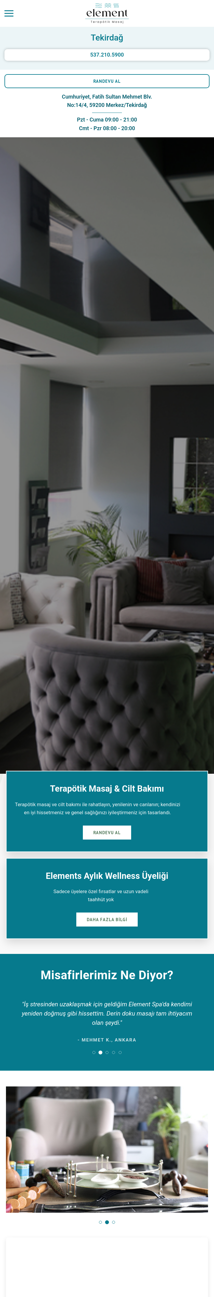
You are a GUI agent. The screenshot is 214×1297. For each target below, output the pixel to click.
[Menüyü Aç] (8, 13)
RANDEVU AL (107, 81)
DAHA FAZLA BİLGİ (107, 919)
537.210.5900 (107, 55)
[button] (93, 1052)
